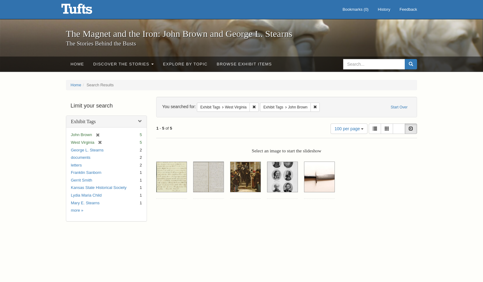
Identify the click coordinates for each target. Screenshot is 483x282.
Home (77, 64)
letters (76, 165)
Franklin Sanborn (86, 172)
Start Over (399, 107)
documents (81, 157)
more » (77, 210)
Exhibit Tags (83, 121)
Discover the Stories (123, 64)
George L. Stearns (87, 150)
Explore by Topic (185, 64)
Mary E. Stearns (85, 203)
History (384, 9)
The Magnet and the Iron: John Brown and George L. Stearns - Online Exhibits (84, 10)
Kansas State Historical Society (99, 187)
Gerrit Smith (81, 180)
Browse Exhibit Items (244, 64)
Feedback (408, 9)
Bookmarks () (356, 9)
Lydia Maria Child (86, 195)
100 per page (349, 128)
